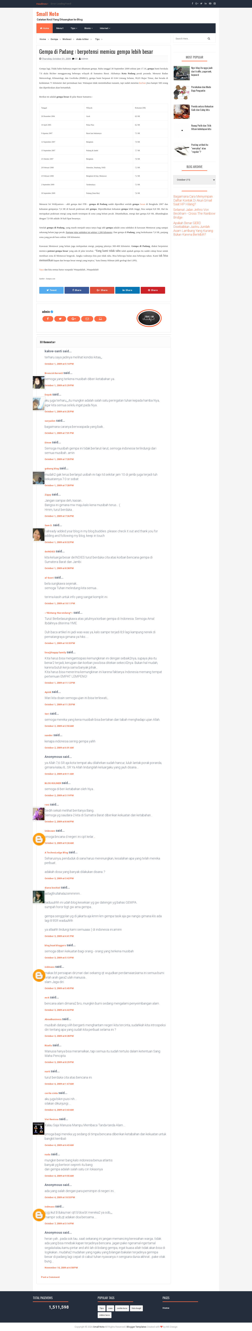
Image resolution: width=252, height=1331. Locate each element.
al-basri (49, 577)
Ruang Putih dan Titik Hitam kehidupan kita (201, 127)
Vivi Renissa (51, 1119)
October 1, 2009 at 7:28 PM (59, 485)
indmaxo (49, 967)
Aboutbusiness (53, 1019)
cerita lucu (122, 1308)
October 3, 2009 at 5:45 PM (59, 988)
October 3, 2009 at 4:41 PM (59, 936)
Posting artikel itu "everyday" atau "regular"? (199, 148)
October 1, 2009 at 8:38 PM (59, 568)
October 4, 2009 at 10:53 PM (60, 1197)
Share (76, 290)
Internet (105, 28)
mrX (47, 997)
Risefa (48, 1045)
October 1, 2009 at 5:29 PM (59, 385)
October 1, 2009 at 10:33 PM (60, 643)
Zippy (48, 494)
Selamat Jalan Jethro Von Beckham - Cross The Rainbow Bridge (194, 213)
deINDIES (50, 551)
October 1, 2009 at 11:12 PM (60, 682)
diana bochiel (52, 887)
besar (142, 204)
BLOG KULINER (53, 783)
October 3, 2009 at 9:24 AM (59, 843)
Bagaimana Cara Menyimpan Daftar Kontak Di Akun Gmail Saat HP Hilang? (193, 200)
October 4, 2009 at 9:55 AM (59, 1175)
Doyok (48, 394)
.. (94, 837)
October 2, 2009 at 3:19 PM (59, 795)
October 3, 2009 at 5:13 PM (59, 957)
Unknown (50, 831)
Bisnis (88, 28)
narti (47, 1071)
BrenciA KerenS (54, 373)
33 (76, 58)
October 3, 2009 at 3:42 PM (59, 878)
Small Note (47, 13)
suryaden (50, 421)
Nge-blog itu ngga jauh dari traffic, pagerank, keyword (201, 71)
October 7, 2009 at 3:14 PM (59, 1223)
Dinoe (48, 442)
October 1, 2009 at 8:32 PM (59, 542)
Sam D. (48, 525)
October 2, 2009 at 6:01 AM (59, 747)
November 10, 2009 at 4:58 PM (61, 1267)
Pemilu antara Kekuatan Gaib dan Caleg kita (202, 108)
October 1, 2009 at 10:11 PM (60, 603)
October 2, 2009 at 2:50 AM (59, 726)
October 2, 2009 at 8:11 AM (59, 774)
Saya (41, 269)
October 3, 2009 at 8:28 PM (59, 1036)
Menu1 (59, 28)
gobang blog (52, 468)
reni (47, 804)
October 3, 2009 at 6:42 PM (59, 1010)
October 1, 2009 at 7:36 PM (59, 516)
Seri (47, 713)
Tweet (51, 290)
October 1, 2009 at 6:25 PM (59, 411)
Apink (48, 692)
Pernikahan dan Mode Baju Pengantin (201, 88)
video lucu (104, 1315)
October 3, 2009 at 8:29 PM (59, 1062)
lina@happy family (55, 652)
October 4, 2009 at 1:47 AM (59, 1084)
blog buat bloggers (55, 945)
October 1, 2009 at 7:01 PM (59, 433)
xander (49, 735)
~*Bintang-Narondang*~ (59, 613)
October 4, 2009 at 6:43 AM (59, 1145)
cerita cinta (51, 1093)
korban (142, 83)
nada (47, 1154)
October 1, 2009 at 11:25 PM (60, 704)
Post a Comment (50, 1277)
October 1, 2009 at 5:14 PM (59, 364)
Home (44, 28)
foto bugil (136, 1308)
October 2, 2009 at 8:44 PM (59, 821)
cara (110, 1308)
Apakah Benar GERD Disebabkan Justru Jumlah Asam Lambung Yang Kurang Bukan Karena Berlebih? (193, 228)
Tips (74, 28)
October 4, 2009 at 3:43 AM (59, 1110)
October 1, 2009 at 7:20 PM (59, 459)
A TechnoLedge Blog (56, 852)
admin (46, 311)
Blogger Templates (136, 1326)
